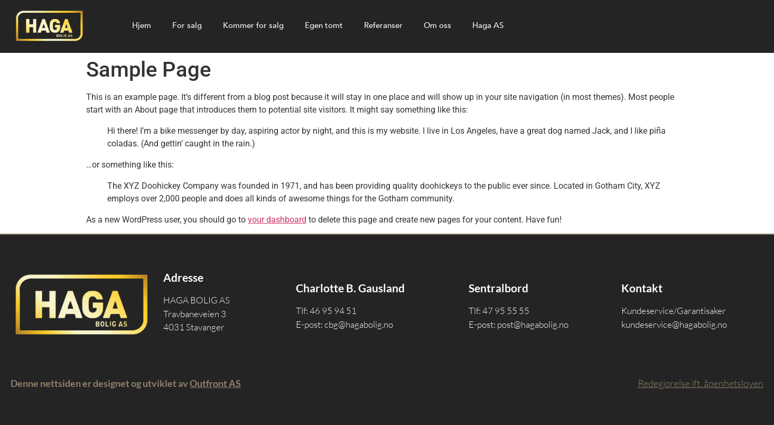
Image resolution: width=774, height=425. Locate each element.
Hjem (141, 25)
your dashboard (277, 220)
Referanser (383, 25)
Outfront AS (215, 383)
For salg (187, 25)
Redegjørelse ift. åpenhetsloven (700, 383)
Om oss (437, 25)
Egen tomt (324, 25)
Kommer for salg (253, 25)
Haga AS (487, 25)
